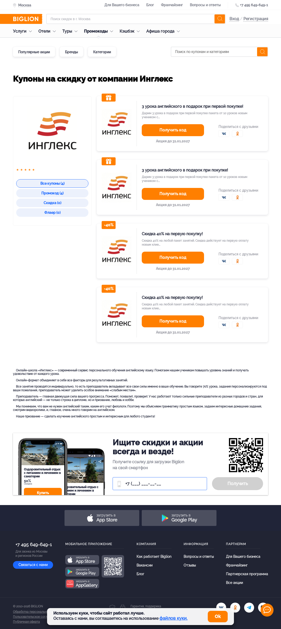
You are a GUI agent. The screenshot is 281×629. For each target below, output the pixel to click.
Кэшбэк (131, 31)
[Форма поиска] (135, 19)
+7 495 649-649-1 (254, 5)
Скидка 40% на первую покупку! (172, 233)
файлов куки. (173, 618)
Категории (102, 52)
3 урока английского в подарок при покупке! (185, 170)
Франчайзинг (172, 5)
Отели (48, 31)
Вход (234, 18)
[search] (219, 18)
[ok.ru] (235, 608)
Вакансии (144, 565)
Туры (71, 31)
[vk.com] (221, 608)
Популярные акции (34, 52)
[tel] (249, 608)
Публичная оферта (26, 622)
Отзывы (190, 565)
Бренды (71, 52)
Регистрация (255, 18)
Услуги (23, 31)
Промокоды (100, 31)
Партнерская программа (247, 574)
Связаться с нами (33, 565)
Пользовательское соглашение (35, 617)
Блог (150, 5)
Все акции (234, 583)
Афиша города (164, 31)
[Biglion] (27, 19)
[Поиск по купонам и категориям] (219, 52)
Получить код (172, 130)
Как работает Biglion (154, 557)
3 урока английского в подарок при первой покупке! (192, 106)
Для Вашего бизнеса (121, 5)
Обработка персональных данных (37, 612)
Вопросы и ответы (205, 5)
